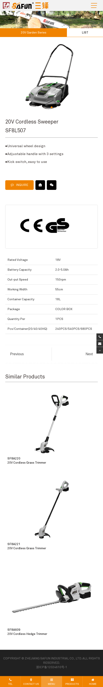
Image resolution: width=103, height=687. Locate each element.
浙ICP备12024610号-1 (51, 667)
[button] (51, 107)
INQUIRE (19, 185)
